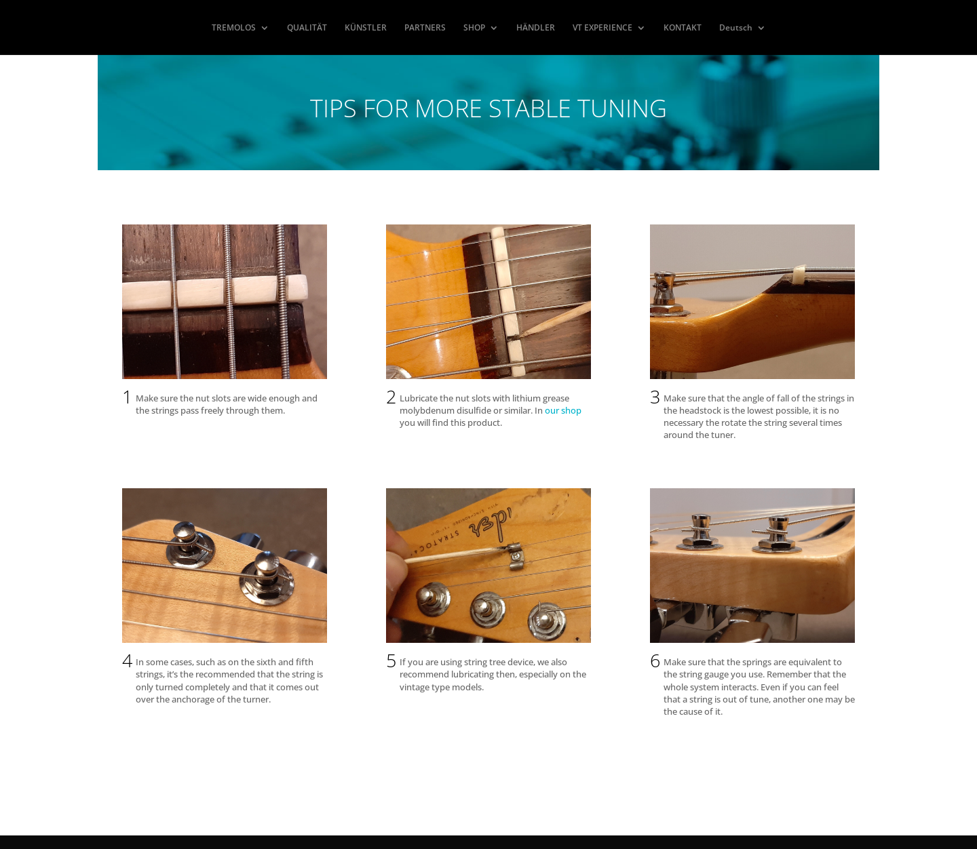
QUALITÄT (307, 28)
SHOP (474, 28)
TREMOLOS (234, 28)
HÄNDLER (535, 28)
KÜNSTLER (366, 28)
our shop (563, 410)
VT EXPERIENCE (602, 28)
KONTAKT (683, 28)
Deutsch (735, 28)
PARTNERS (425, 28)
